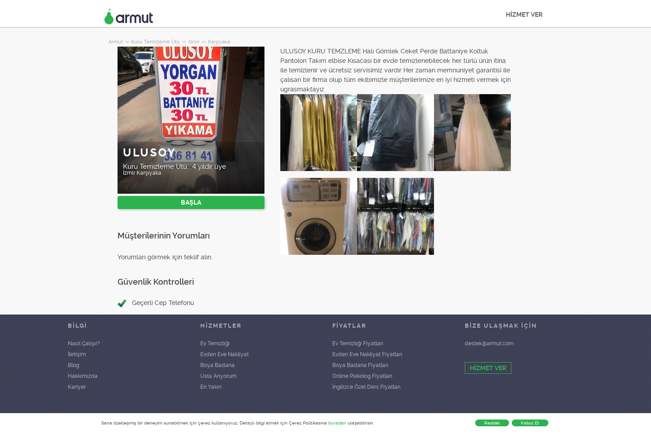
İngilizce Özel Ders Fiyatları (366, 387)
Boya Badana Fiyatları (360, 365)
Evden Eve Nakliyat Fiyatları (367, 354)
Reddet (492, 422)
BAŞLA (191, 202)
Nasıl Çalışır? (84, 343)
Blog (73, 365)
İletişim (77, 354)
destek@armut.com (489, 343)
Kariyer (77, 387)
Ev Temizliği (215, 343)
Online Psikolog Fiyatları (362, 376)
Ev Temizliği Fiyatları (357, 343)
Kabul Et (530, 422)
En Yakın (211, 387)
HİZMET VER (524, 14)
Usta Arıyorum (218, 376)
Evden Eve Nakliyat (224, 354)
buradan (337, 422)
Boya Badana (217, 365)
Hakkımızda (83, 376)
